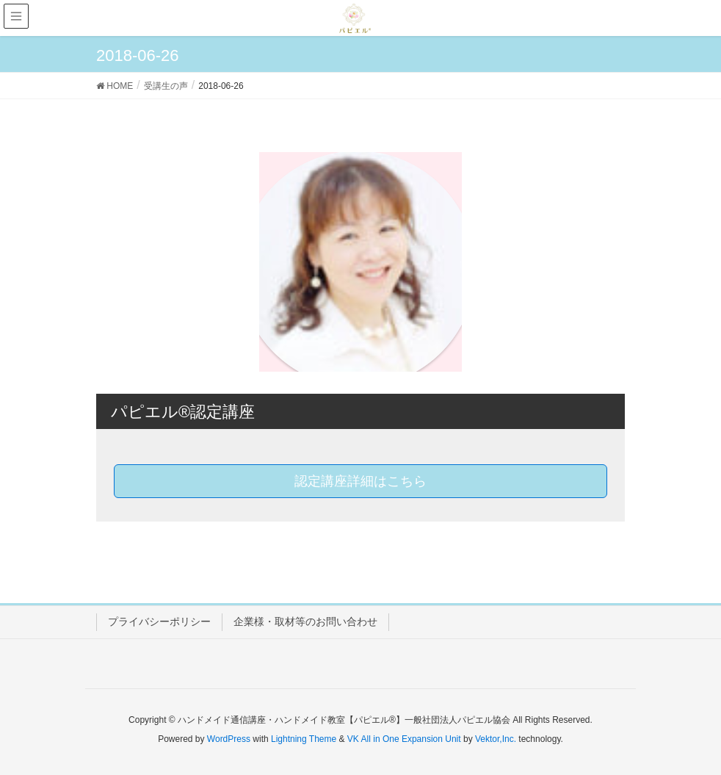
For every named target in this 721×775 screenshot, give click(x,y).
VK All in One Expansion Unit (404, 739)
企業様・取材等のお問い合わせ (305, 621)
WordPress (228, 739)
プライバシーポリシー (159, 621)
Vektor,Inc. (495, 739)
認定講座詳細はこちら (360, 481)
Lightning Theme (303, 739)
